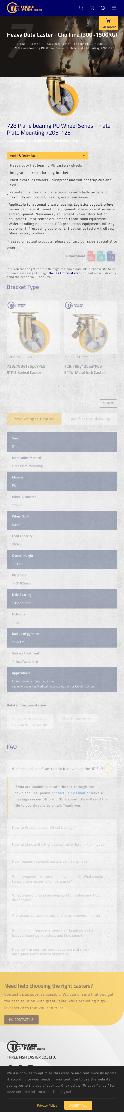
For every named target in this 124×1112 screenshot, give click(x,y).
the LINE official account (67, 273)
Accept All (78, 1105)
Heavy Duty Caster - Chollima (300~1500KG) (76, 43)
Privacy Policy (47, 1105)
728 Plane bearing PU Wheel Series (39, 48)
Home (21, 43)
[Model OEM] (47, 155)
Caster (35, 43)
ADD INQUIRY (109, 23)
